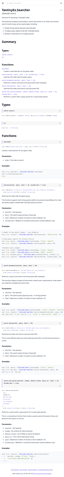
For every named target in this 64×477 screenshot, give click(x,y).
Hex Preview (23, 470)
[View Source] (60, 111)
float (26, 115)
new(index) (5, 69)
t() (3, 57)
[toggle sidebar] (2, 3)
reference (14, 128)
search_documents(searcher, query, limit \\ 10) (18, 80)
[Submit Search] (7, 3)
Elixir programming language (42, 473)
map (54, 115)
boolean (49, 190)
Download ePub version (45, 470)
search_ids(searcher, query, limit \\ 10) (16, 86)
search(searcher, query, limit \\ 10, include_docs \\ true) (23, 74)
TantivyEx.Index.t (14, 146)
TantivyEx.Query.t (28, 190)
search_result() (7, 54)
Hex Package (15, 470)
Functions (8, 64)
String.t (42, 146)
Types (5, 50)
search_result (12, 192)
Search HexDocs (33, 470)
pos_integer (39, 115)
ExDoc (21, 473)
